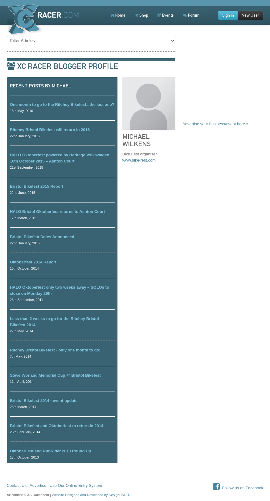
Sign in (228, 15)
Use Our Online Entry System (76, 485)
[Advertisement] (222, 80)
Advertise (38, 485)
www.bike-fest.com (139, 160)
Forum (191, 15)
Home (118, 15)
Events (166, 15)
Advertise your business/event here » (215, 124)
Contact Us (17, 485)
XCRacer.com (44, 21)
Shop (141, 15)
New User (250, 15)
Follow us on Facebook (238, 488)
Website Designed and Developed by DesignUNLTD (91, 495)
